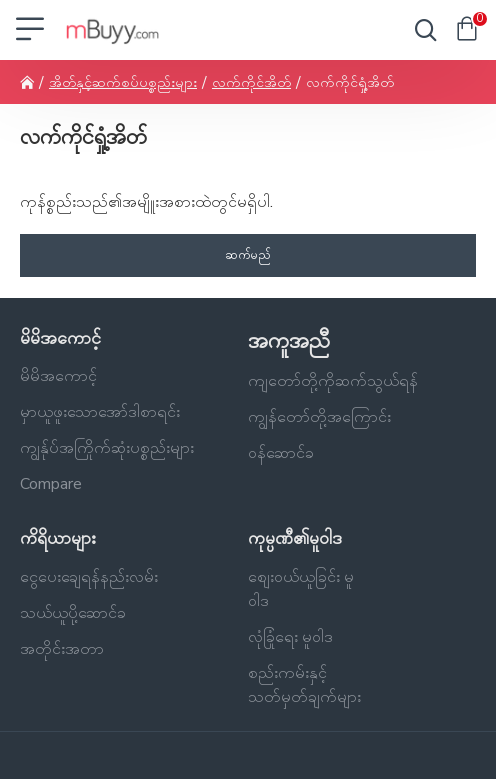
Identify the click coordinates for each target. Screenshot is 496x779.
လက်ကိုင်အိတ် (251, 82)
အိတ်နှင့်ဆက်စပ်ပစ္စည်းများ (123, 82)
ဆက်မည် (248, 255)
